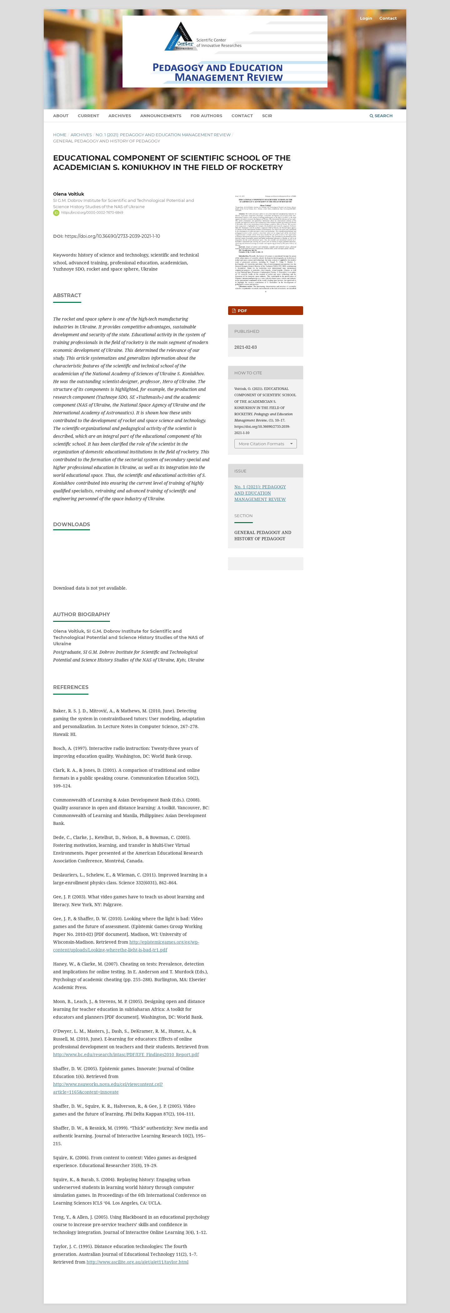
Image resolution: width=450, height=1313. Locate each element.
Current (88, 115)
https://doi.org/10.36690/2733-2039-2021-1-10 (112, 236)
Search (381, 115)
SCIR (267, 115)
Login (366, 18)
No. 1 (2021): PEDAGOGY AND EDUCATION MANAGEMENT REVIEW (163, 134)
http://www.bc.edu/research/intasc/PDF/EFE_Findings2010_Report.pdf (126, 1054)
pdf (242, 310)
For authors (206, 115)
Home (60, 134)
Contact (242, 115)
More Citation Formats (261, 443)
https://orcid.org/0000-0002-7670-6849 (92, 213)
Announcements (160, 115)
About (60, 115)
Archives (119, 115)
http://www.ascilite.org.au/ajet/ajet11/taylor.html (137, 1262)
